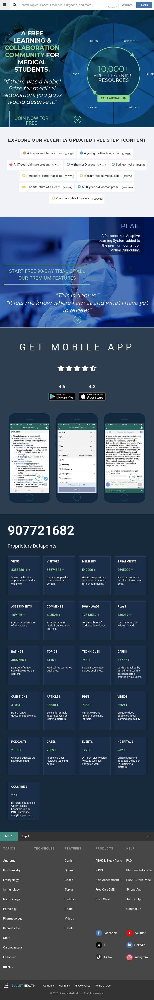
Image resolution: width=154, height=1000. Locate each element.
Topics (69, 889)
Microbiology (11, 899)
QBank (69, 870)
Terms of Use (102, 985)
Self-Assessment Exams (109, 880)
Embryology (11, 880)
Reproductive (11, 928)
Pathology (9, 909)
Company (48, 985)
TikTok (104, 957)
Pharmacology (12, 918)
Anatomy (9, 860)
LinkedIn (135, 945)
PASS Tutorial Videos (140, 880)
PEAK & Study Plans (109, 860)
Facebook (106, 933)
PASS (99, 870)
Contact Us (133, 909)
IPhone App (134, 889)
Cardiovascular (13, 947)
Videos (69, 918)
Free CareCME (105, 889)
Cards (69, 860)
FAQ (129, 860)
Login (144, 4)
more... (8, 967)
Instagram (137, 957)
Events (69, 928)
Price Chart (103, 899)
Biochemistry (11, 870)
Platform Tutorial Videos (140, 870)
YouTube (136, 933)
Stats (6, 938)
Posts (69, 909)
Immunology (11, 889)
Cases (69, 880)
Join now (127, 4)
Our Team (64, 985)
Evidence (70, 899)
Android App (134, 899)
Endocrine (9, 957)
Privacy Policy (82, 985)
